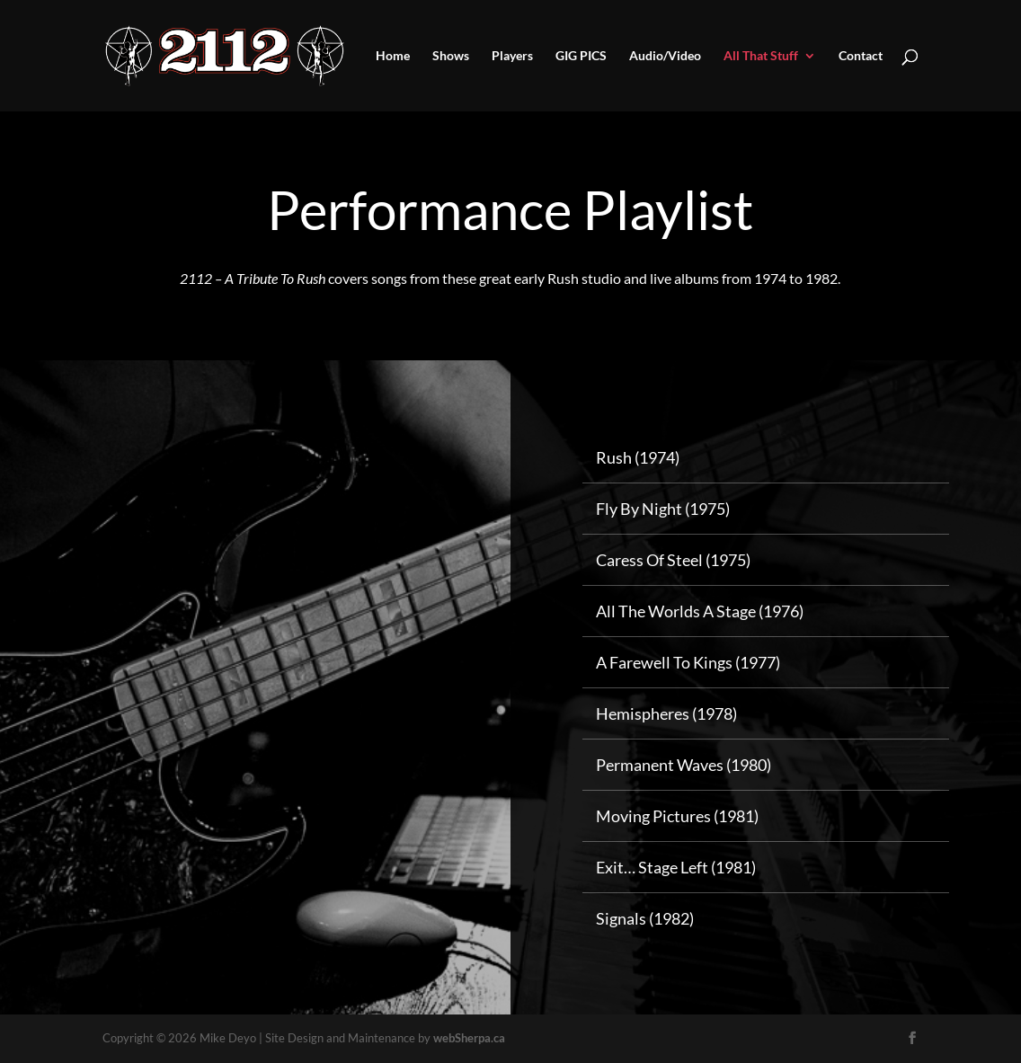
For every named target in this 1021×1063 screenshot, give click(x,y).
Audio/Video (665, 56)
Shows (450, 56)
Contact (861, 56)
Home (393, 56)
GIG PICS (581, 56)
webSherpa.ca (469, 1038)
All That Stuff (761, 56)
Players (512, 56)
